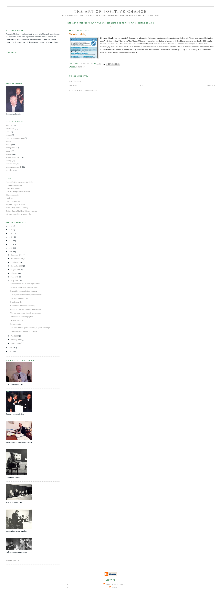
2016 (11, 226)
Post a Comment (75, 81)
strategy (9, 160)
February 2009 (16, 339)
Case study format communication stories (25, 309)
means (8, 151)
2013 (11, 237)
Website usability (16, 320)
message (9, 154)
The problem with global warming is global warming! (30, 327)
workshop (9, 170)
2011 (11, 244)
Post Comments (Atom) (88, 90)
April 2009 (15, 336)
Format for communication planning (23, 291)
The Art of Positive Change (110, 11)
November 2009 (17, 258)
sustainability (11, 164)
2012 (11, 241)
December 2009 (17, 255)
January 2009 (16, 343)
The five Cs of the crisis (19, 298)
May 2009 (15, 280)
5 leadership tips (16, 302)
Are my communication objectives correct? (26, 295)
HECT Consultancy (13, 201)
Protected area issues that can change (23, 287)
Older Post (211, 85)
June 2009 (15, 277)
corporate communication (15, 138)
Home (142, 85)
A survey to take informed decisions (23, 331)
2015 (11, 230)
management (10, 148)
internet (80, 67)
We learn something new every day (19, 214)
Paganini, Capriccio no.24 (15, 204)
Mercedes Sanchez (107, 44)
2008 (11, 348)
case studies (10, 128)
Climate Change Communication (18, 192)
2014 (11, 233)
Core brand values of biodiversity (22, 306)
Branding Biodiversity (14, 185)
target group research (13, 167)
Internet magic (15, 324)
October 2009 (16, 262)
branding (9, 125)
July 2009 (14, 273)
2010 (11, 248)
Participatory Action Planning (17, 208)
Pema (115, 587)
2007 (11, 351)
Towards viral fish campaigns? (21, 317)
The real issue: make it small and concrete (25, 313)
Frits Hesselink (115, 584)
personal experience (13, 157)
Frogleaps (9, 198)
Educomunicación (12, 195)
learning (9, 144)
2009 (11, 252)
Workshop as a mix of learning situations (25, 284)
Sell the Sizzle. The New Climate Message (21, 211)
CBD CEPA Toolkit (13, 188)
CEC (7, 132)
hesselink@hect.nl (12, 560)
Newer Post (73, 85)
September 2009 (17, 266)
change (8, 135)
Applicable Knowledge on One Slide (19, 182)
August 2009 (16, 269)
